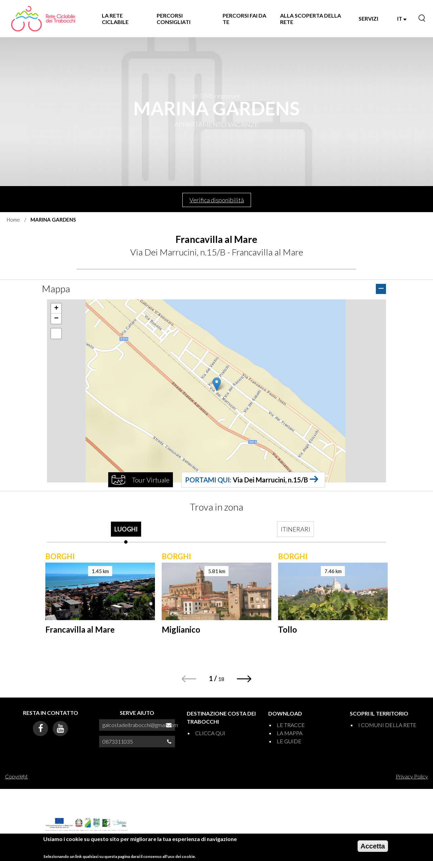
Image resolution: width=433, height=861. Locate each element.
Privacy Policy (412, 776)
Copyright (16, 776)
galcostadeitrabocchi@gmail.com (140, 725)
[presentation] (126, 532)
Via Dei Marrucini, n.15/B (270, 480)
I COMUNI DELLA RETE (387, 725)
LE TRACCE (291, 725)
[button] (216, 384)
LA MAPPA (289, 733)
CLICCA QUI (210, 733)
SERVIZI (368, 18)
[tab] (126, 532)
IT (402, 18)
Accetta (373, 846)
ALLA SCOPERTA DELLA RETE (310, 18)
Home (13, 220)
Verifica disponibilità (216, 200)
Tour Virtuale (150, 480)
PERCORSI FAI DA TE (244, 18)
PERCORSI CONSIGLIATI (173, 18)
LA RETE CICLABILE (115, 18)
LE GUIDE (289, 741)
